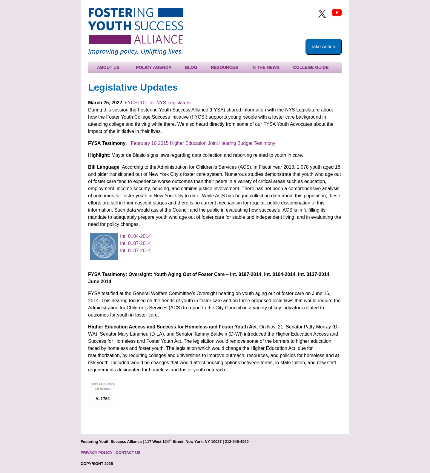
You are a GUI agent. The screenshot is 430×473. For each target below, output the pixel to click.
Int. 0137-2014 (135, 250)
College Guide (310, 67)
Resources (224, 67)
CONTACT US (128, 452)
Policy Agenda (153, 67)
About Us (108, 67)
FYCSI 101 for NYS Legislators (158, 102)
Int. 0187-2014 (135, 243)
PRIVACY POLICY (97, 452)
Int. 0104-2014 (135, 236)
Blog (191, 67)
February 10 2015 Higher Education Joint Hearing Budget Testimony (203, 143)
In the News (265, 67)
